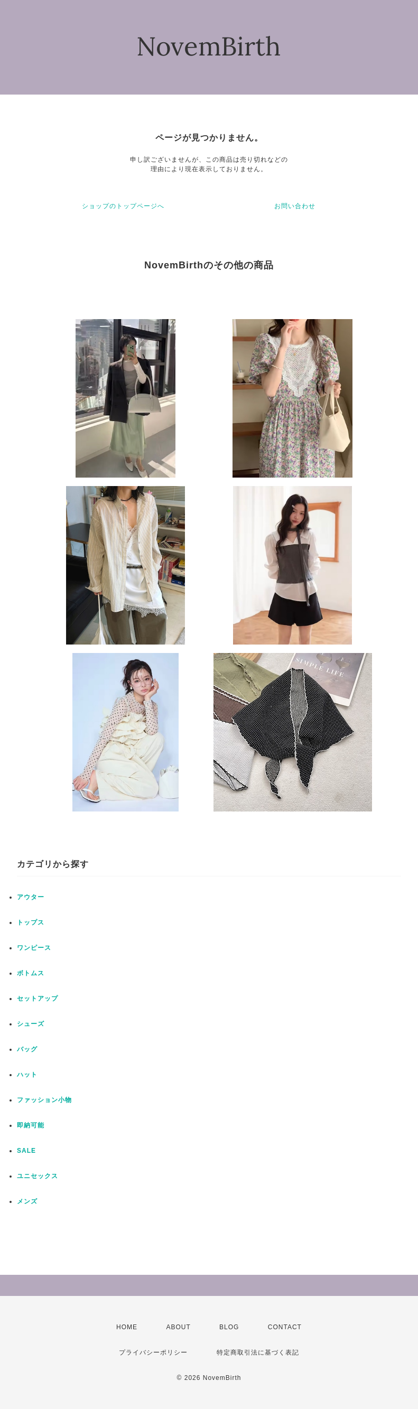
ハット (27, 1074)
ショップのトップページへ (123, 206)
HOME (126, 1327)
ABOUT (178, 1327)
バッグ (27, 1049)
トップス (30, 922)
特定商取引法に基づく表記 (258, 1352)
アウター (30, 897)
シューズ (30, 1024)
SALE (26, 1150)
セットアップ (37, 998)
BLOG (229, 1327)
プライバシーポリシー (153, 1352)
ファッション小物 (44, 1100)
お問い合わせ (294, 206)
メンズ (27, 1201)
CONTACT (285, 1327)
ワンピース (34, 947)
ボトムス (30, 973)
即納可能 (30, 1125)
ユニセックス (37, 1176)
